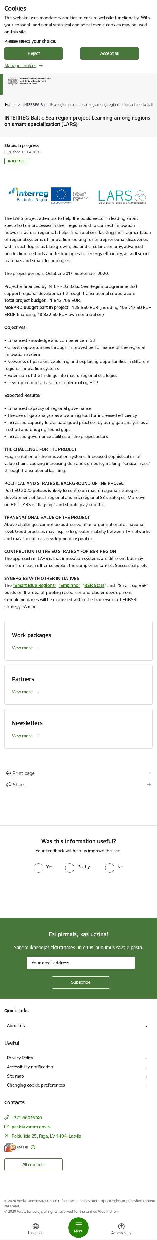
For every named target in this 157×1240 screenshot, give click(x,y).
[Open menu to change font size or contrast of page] (121, 1229)
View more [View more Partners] (22, 692)
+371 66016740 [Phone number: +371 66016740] (27, 1117)
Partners (23, 679)
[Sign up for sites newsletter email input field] (81, 963)
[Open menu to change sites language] (35, 1229)
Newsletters (27, 723)
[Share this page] (78, 784)
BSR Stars (94, 585)
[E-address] (16, 1147)
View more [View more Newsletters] (22, 736)
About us (16, 1025)
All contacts (33, 1164)
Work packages (31, 635)
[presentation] (48, 894)
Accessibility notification (30, 1067)
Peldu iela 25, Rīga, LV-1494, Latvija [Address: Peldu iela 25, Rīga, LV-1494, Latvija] (46, 1136)
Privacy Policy (20, 1058)
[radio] (43, 866)
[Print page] (78, 773)
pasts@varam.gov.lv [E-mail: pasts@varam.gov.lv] (31, 1126)
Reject (34, 53)
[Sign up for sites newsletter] (81, 982)
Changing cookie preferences (36, 1085)
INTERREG (16, 161)
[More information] (33, 1147)
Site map (15, 1076)
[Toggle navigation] (78, 1227)
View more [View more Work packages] (22, 648)
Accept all (109, 53)
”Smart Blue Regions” (34, 585)
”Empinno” (69, 585)
